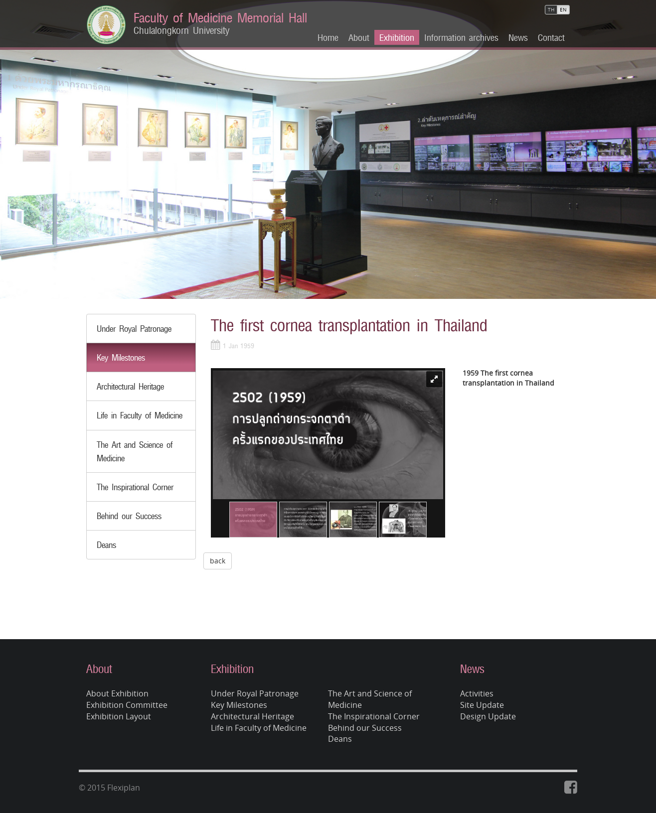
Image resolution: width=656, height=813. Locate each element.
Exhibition (396, 37)
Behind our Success (129, 516)
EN (563, 9)
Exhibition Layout (118, 716)
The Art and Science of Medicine (370, 699)
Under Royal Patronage (134, 328)
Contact (551, 37)
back (217, 560)
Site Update (482, 704)
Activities (476, 693)
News (518, 37)
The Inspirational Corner (135, 487)
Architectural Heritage (130, 386)
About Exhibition (117, 693)
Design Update (488, 716)
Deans (106, 544)
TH (551, 9)
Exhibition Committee (126, 704)
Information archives (461, 37)
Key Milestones (121, 357)
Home (328, 37)
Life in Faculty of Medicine (139, 415)
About (358, 37)
